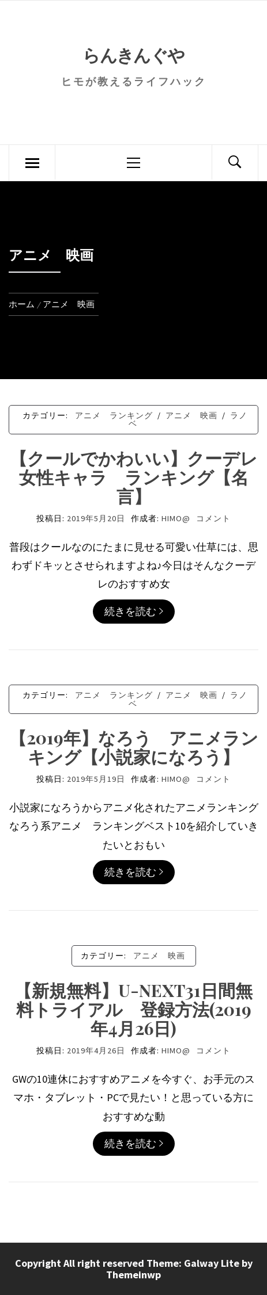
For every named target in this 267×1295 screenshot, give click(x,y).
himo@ (175, 518)
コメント (213, 518)
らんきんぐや (133, 54)
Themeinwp (133, 1274)
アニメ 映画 (191, 415)
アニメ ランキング (114, 415)
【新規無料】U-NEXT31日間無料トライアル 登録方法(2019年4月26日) (133, 1009)
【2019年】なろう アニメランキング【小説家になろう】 (133, 747)
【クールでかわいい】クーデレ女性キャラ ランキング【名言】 (134, 476)
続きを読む (133, 611)
